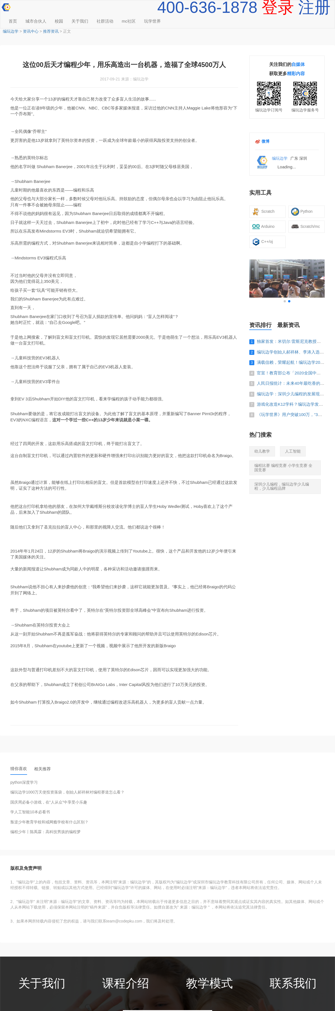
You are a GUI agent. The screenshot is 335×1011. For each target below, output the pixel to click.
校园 (59, 21)
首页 (13, 21)
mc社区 (129, 21)
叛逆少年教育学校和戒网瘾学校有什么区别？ (49, 822)
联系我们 (293, 983)
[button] (285, 301)
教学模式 (209, 983)
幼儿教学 (262, 451)
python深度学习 (24, 782)
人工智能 (293, 451)
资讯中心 (31, 31)
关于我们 (79, 21)
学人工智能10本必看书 (30, 812)
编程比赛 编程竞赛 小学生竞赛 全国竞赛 (283, 467)
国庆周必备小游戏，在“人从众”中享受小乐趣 (48, 802)
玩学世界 (152, 21)
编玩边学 (10, 31)
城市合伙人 (35, 21)
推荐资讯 (51, 31)
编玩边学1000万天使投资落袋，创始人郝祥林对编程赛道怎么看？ (67, 792)
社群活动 (105, 21)
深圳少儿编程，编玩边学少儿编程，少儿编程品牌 (281, 486)
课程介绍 (125, 983)
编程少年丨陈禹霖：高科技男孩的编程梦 (45, 832)
